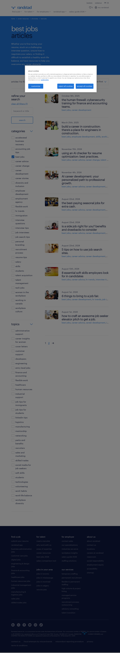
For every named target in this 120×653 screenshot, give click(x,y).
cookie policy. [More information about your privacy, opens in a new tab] (45, 80)
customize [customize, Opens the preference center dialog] (35, 86)
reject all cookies (66, 86)
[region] (61, 78)
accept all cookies (84, 86)
